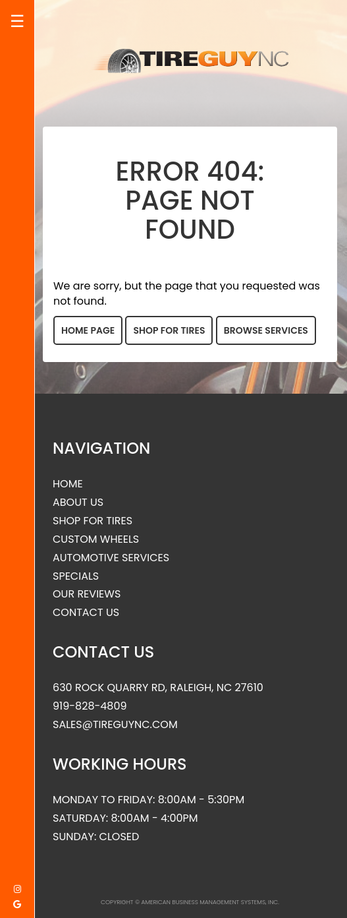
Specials (76, 576)
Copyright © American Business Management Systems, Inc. (190, 902)
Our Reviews (86, 594)
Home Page (88, 330)
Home (68, 484)
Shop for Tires (169, 330)
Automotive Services (111, 558)
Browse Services (266, 330)
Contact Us (86, 612)
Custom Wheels (96, 539)
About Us (78, 502)
